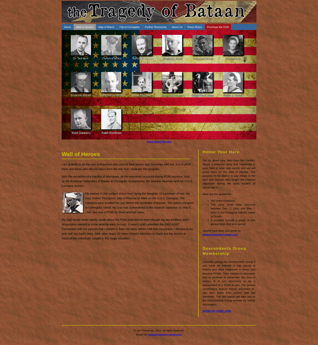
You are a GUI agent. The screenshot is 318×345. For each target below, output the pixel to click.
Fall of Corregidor (129, 27)
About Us (177, 27)
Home (67, 27)
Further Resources (156, 27)
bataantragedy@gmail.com (220, 234)
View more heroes (159, 141)
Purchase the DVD (218, 27)
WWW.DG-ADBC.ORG (217, 311)
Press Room (195, 27)
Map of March (106, 27)
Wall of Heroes (84, 27)
